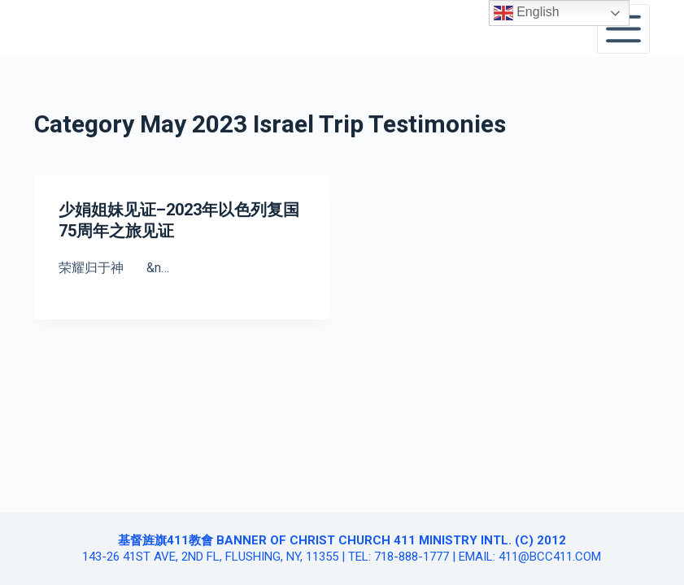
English (527, 13)
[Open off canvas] (623, 29)
